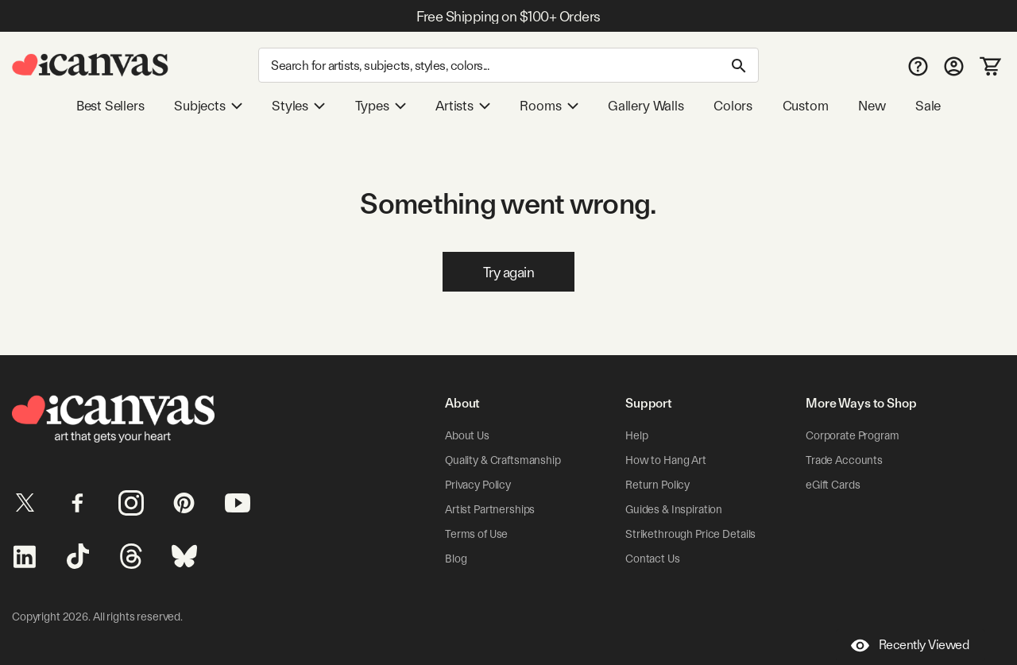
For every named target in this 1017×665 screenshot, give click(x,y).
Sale (928, 106)
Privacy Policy (478, 484)
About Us (467, 435)
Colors (732, 106)
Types (380, 106)
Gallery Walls (646, 106)
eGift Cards (833, 484)
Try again (509, 272)
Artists (462, 106)
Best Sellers (110, 106)
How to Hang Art (665, 460)
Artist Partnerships (490, 509)
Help (636, 435)
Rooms (549, 106)
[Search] (508, 65)
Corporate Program (852, 435)
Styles (298, 106)
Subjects (208, 106)
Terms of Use (476, 534)
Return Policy (657, 484)
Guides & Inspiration (673, 509)
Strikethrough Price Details (690, 534)
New (871, 106)
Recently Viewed (910, 645)
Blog (455, 558)
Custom (806, 106)
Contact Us (652, 558)
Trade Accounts (844, 460)
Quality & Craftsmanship (503, 460)
